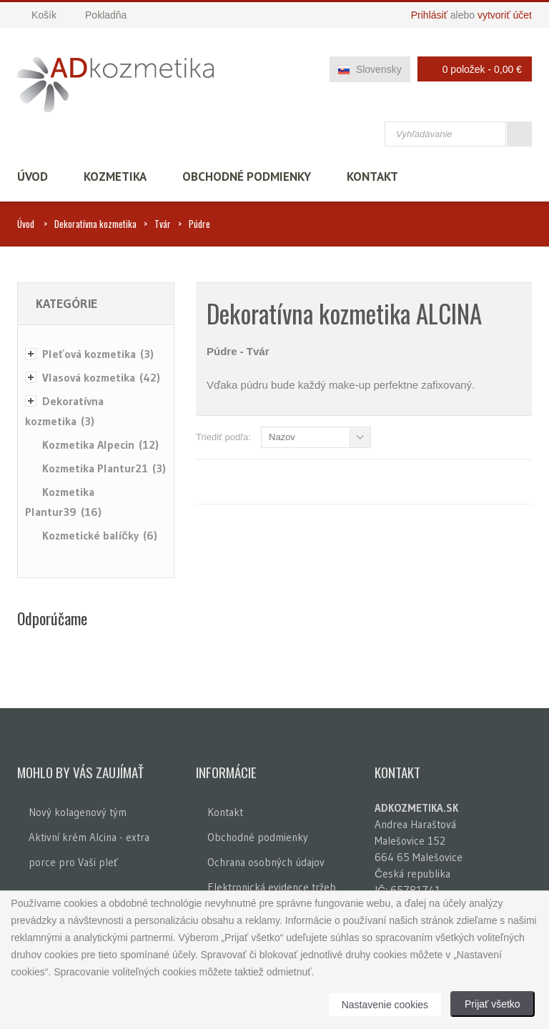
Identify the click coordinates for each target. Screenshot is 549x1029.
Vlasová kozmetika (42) (101, 377)
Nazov (282, 437)
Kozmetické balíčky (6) (99, 535)
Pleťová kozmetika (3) (98, 354)
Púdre (199, 224)
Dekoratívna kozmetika (95, 224)
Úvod (32, 176)
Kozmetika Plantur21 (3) (104, 468)
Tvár (162, 224)
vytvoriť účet (505, 15)
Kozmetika (115, 176)
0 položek (471, 68)
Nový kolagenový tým (78, 812)
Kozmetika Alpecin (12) (100, 444)
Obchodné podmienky (246, 176)
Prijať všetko (492, 1004)
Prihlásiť (429, 15)
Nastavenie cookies (385, 1004)
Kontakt (372, 176)
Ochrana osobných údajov (266, 862)
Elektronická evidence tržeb (271, 887)
